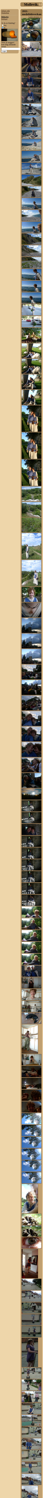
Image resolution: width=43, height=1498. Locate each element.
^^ (41, 17)
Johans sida (5, 11)
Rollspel (4, 19)
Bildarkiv (5, 17)
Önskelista (5, 13)
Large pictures (34, 17)
